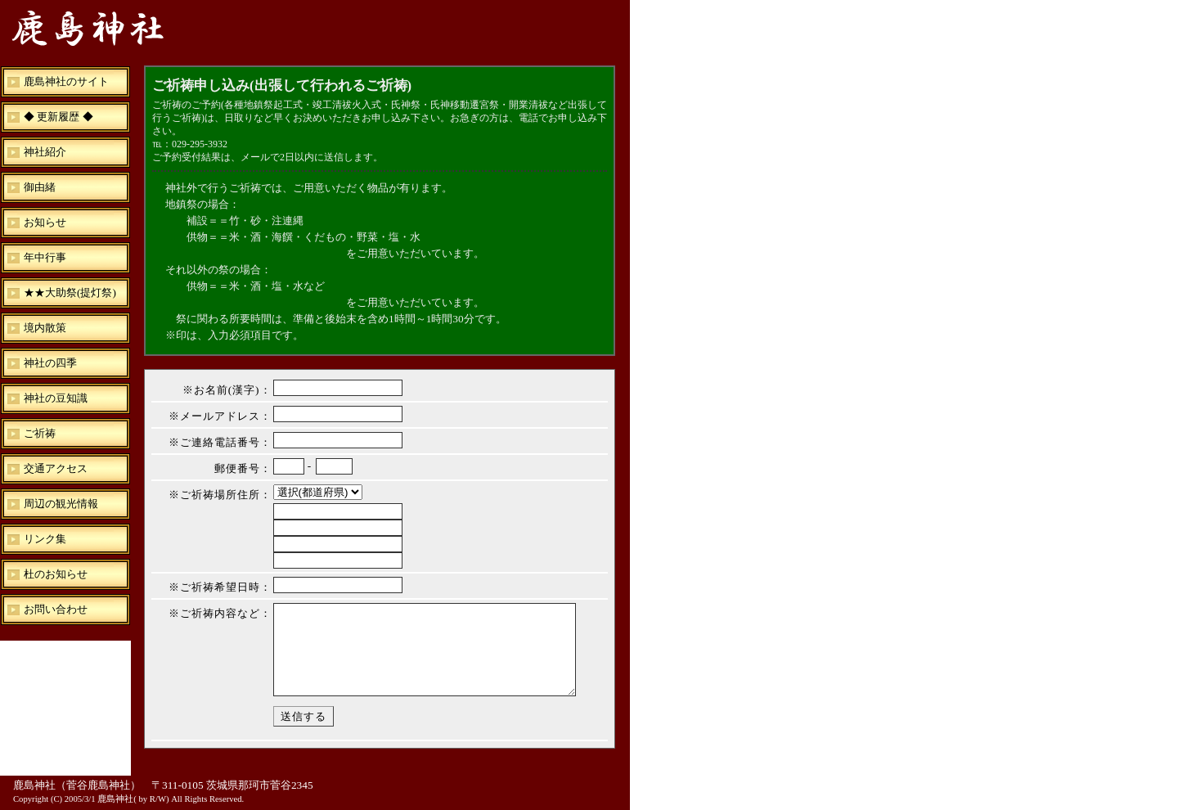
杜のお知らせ (56, 574)
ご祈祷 (40, 433)
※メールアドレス (214, 416)
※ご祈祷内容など (214, 613)
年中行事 (45, 257)
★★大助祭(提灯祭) (70, 292)
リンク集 (45, 539)
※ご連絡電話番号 (214, 442)
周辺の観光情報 (61, 503)
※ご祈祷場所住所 (214, 494)
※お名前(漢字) (221, 390)
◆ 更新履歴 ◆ (58, 116)
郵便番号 (237, 468)
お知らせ (45, 222)
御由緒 (40, 187)
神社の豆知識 (56, 398)
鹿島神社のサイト (66, 81)
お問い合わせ (56, 609)
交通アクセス (56, 468)
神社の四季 (50, 363)
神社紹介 (45, 152)
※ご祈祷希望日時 (214, 587)
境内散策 (45, 328)
